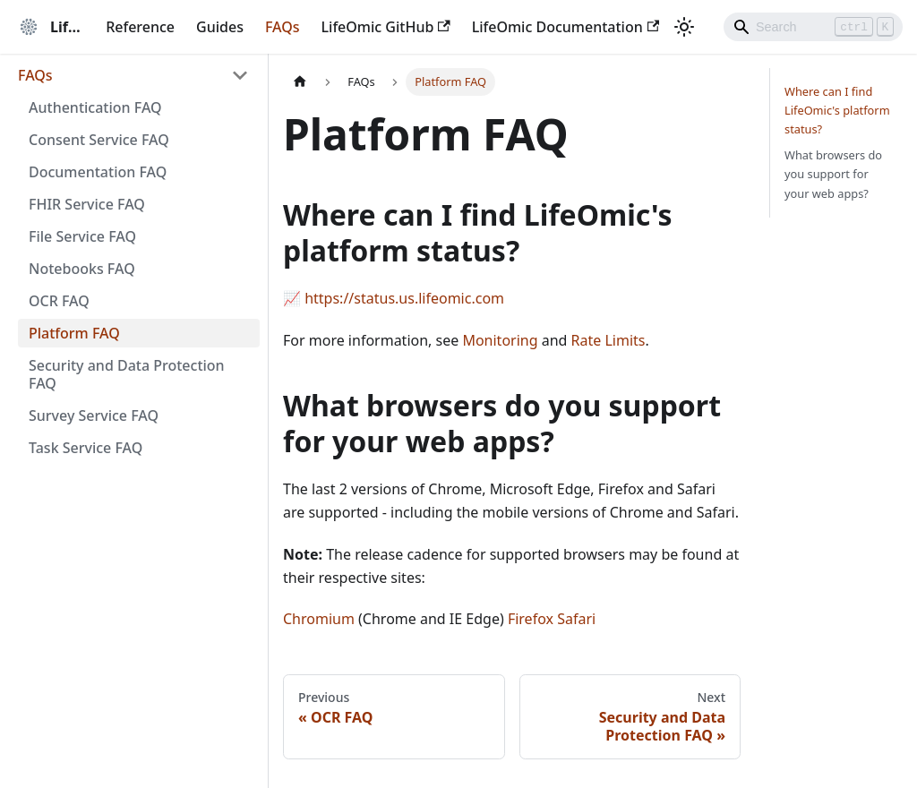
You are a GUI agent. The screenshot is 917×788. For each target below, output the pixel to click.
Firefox (530, 619)
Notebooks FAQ (82, 268)
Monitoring (499, 340)
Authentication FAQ (95, 107)
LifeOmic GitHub (385, 27)
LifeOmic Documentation (565, 27)
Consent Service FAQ (99, 140)
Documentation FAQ (98, 172)
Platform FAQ (74, 333)
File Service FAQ (82, 236)
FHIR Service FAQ (87, 204)
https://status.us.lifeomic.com (404, 298)
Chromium (319, 619)
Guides (220, 27)
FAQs (282, 27)
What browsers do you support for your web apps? (833, 174)
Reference (140, 27)
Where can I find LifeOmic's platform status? (837, 110)
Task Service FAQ (85, 448)
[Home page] (300, 82)
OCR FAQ (59, 301)
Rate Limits (608, 340)
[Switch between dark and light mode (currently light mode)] (684, 27)
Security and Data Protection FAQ (127, 374)
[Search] (813, 27)
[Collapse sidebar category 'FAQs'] (240, 75)
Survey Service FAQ (94, 415)
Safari (576, 619)
